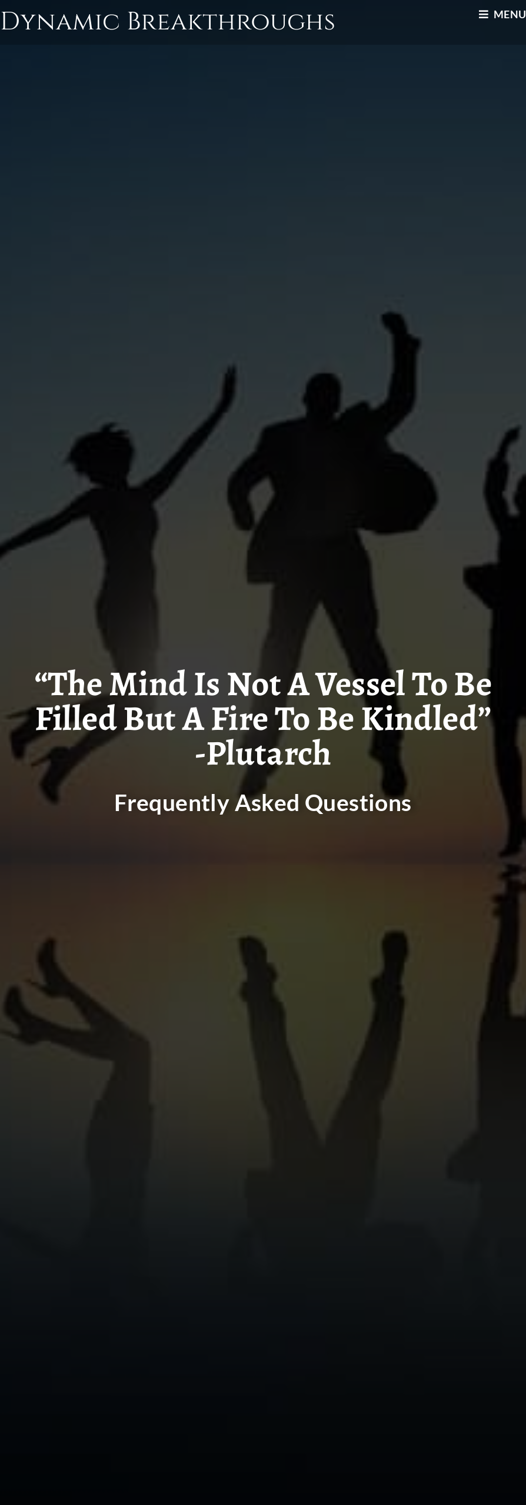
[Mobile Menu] (502, 14)
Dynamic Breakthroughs (167, 22)
